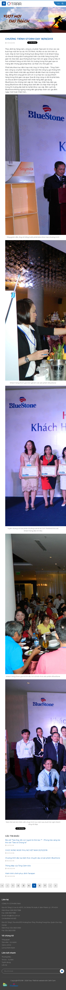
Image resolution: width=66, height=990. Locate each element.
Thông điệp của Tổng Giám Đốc (18, 866)
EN (58, 3)
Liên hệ (4, 965)
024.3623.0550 (15, 928)
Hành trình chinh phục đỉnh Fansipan (20, 873)
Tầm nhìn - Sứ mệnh (9, 942)
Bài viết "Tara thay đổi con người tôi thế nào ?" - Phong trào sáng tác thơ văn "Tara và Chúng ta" (32, 841)
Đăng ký (62, 971)
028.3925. (13, 910)
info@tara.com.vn (13, 916)
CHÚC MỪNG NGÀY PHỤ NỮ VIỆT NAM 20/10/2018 (26, 850)
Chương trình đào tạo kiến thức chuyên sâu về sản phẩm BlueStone (32, 858)
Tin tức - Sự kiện (7, 960)
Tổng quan (6, 939)
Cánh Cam (52, 980)
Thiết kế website (38, 980)
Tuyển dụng (6, 962)
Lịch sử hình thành (8, 948)
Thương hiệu (6, 957)
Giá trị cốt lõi (6, 945)
